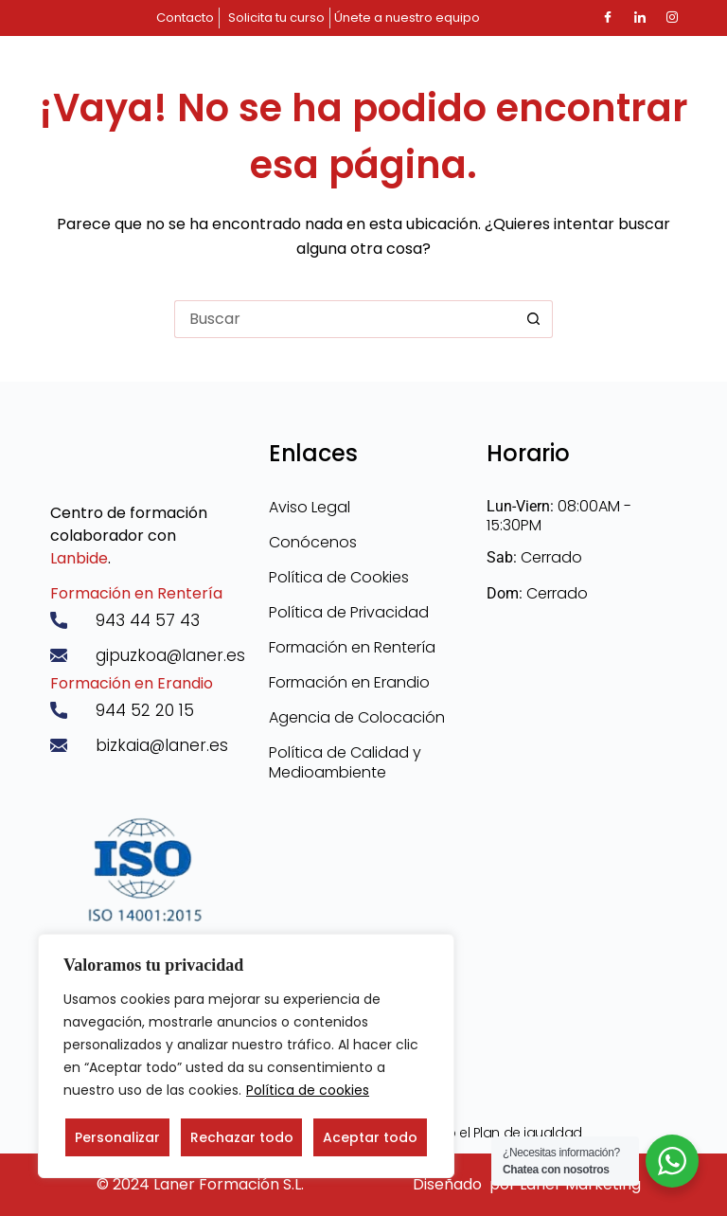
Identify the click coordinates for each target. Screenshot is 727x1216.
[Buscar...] (344, 319)
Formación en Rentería (136, 593)
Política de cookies (307, 1090)
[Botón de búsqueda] (534, 319)
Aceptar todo (370, 1137)
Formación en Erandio (131, 683)
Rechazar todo (241, 1137)
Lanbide (79, 558)
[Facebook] (608, 18)
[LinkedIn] (640, 18)
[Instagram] (672, 18)
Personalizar (117, 1137)
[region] (246, 1056)
